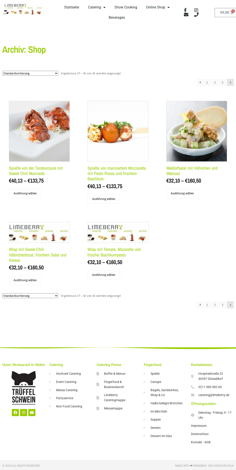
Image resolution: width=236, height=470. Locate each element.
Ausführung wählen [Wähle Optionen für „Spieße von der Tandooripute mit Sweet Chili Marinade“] (25, 193)
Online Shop (158, 7)
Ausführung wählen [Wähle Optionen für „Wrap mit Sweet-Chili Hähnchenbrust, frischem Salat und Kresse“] (25, 280)
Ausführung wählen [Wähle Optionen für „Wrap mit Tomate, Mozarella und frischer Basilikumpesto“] (103, 275)
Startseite (71, 7)
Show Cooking (125, 7)
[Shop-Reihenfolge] (30, 73)
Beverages (117, 17)
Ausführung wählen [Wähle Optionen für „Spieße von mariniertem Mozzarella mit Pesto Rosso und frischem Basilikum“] (103, 199)
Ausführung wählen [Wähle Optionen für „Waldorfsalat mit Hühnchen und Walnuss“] (182, 193)
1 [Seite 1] (207, 82)
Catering (97, 7)
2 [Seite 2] (215, 82)
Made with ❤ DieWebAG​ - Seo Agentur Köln (204, 465)
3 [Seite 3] (222, 82)
